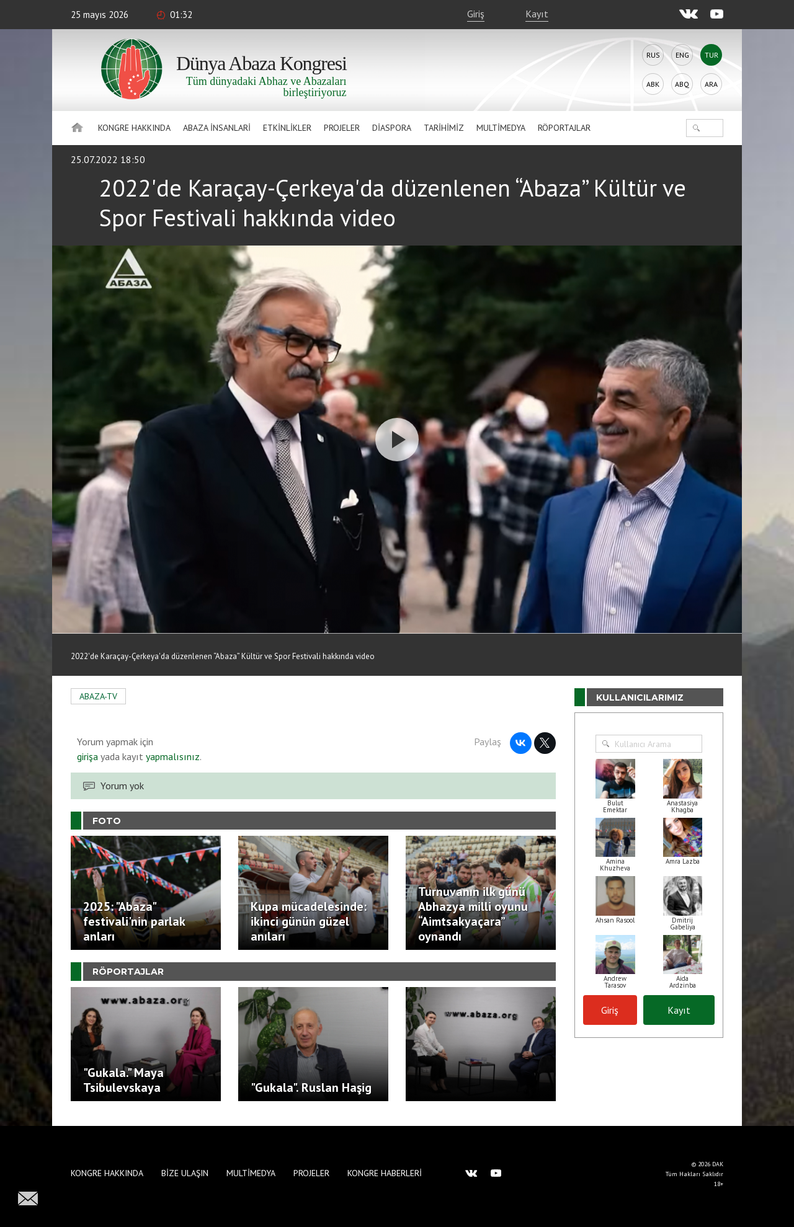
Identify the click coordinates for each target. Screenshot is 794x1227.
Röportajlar (564, 127)
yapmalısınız (171, 756)
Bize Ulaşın (184, 1173)
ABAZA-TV (98, 696)
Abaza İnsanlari (217, 127)
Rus (653, 55)
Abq (682, 84)
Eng (682, 55)
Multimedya (500, 127)
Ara (711, 84)
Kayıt (536, 13)
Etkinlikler (287, 127)
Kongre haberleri (384, 1173)
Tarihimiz (444, 127)
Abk (652, 84)
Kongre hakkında (134, 127)
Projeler (342, 127)
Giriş (475, 13)
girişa (87, 756)
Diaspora (391, 127)
